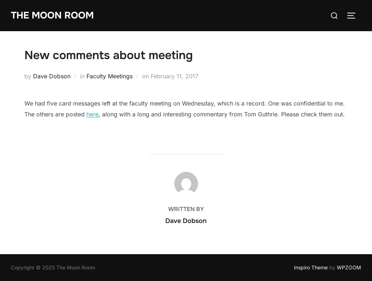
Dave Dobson (51, 76)
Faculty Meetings (109, 76)
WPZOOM (349, 267)
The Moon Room (52, 15)
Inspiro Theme (311, 267)
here (92, 114)
